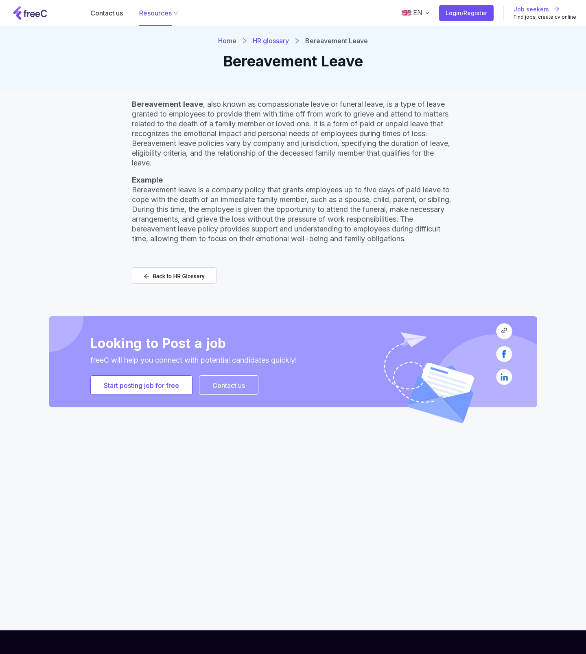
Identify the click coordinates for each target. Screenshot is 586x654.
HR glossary (271, 41)
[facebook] (504, 357)
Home (227, 41)
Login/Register (466, 12)
